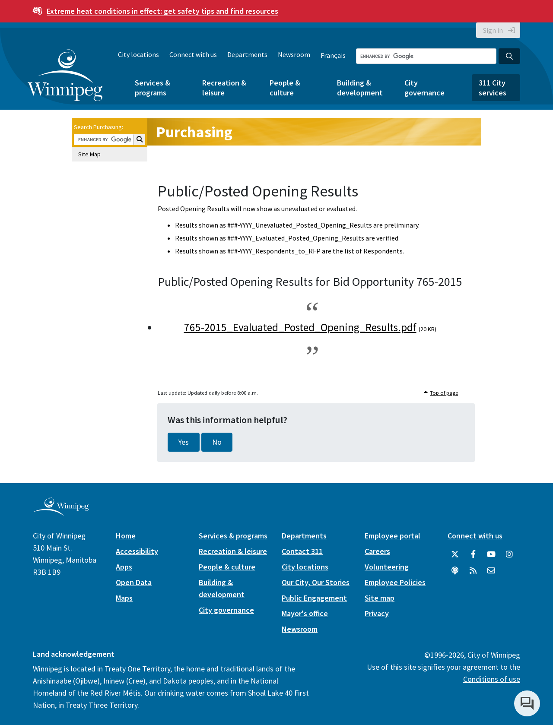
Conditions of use (491, 679)
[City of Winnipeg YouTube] (491, 554)
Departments (247, 54)
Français (333, 55)
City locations (138, 54)
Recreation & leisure (224, 88)
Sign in (493, 30)
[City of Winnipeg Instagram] (509, 554)
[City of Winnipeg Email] (491, 571)
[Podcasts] (455, 571)
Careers (377, 551)
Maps (124, 598)
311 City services (492, 88)
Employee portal (392, 536)
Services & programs (152, 88)
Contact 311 (302, 551)
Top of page (444, 392)
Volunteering (387, 567)
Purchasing (194, 132)
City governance (424, 88)
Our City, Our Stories (316, 582)
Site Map (89, 154)
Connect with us (193, 54)
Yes (183, 442)
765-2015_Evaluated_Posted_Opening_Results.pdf (300, 327)
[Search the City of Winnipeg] (426, 56)
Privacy (377, 613)
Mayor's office (305, 613)
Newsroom (294, 54)
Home (126, 536)
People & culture (285, 88)
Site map (379, 598)
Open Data (134, 582)
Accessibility (137, 551)
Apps (124, 567)
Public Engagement (314, 598)
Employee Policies (395, 582)
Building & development (360, 88)
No (217, 442)
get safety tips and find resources (162, 11)
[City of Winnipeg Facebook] (473, 554)
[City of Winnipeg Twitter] (455, 554)
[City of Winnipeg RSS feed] (473, 571)
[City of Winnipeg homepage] (61, 513)
